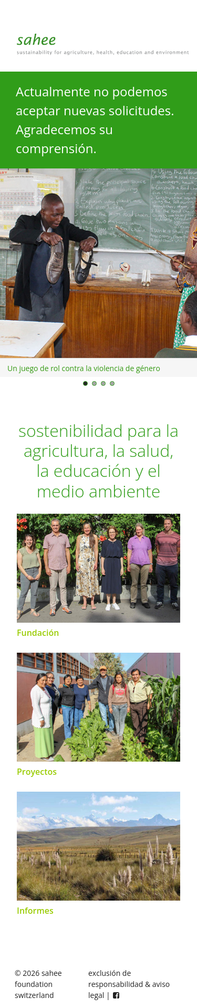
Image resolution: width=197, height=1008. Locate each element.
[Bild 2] (94, 383)
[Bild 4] (112, 383)
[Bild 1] (85, 383)
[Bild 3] (103, 383)
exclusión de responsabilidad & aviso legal (129, 984)
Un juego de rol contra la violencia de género (83, 368)
